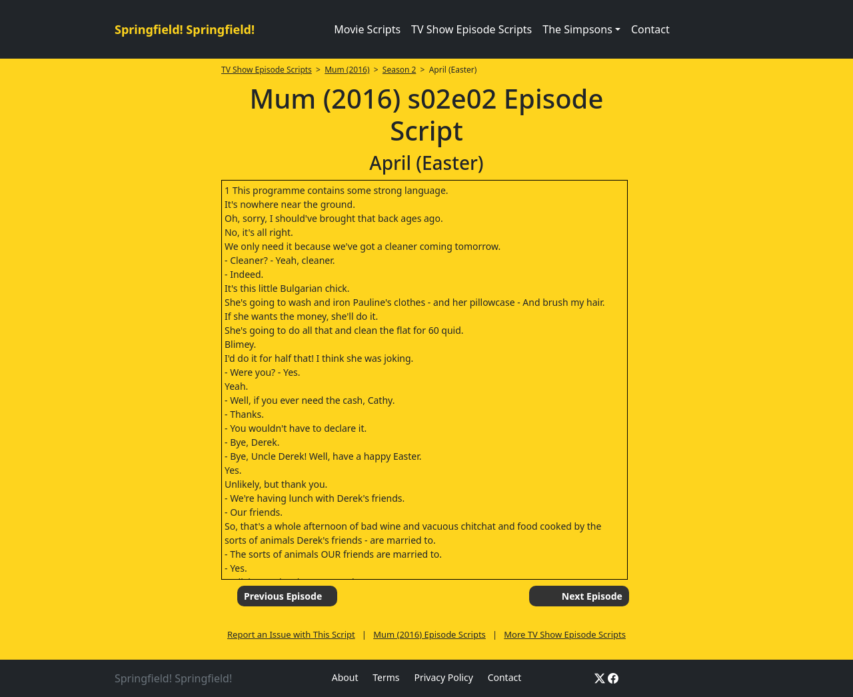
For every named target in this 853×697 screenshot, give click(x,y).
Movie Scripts (367, 29)
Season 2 (400, 69)
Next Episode (592, 596)
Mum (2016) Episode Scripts (429, 634)
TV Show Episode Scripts (471, 29)
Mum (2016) (347, 69)
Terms (386, 677)
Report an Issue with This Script (291, 634)
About (345, 677)
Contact (650, 29)
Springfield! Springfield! (185, 29)
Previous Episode (283, 596)
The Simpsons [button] (577, 29)
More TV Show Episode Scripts (565, 634)
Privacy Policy (443, 677)
